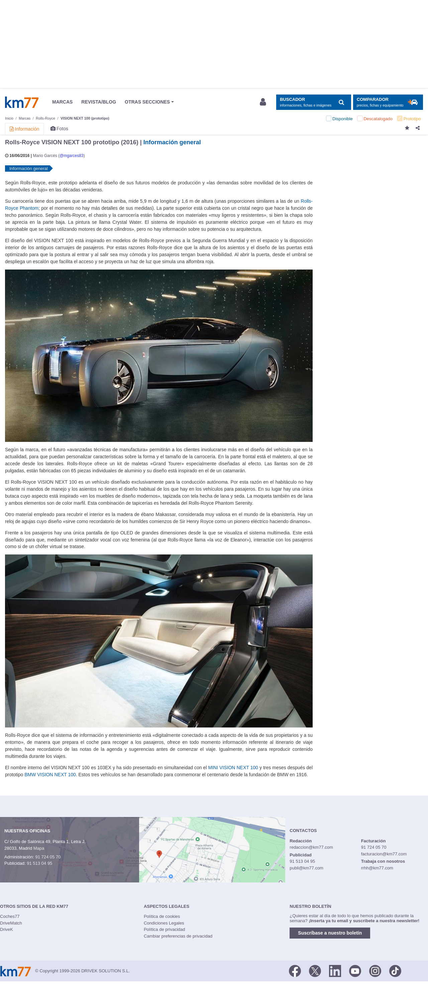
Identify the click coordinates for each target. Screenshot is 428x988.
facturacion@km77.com (384, 853)
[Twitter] (315, 970)
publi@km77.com (306, 867)
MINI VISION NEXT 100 (233, 767)
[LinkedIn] (335, 970)
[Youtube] (355, 970)
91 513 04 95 (39, 863)
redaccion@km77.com (311, 847)
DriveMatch (11, 923)
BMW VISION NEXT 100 (50, 774)
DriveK (6, 929)
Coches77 (10, 916)
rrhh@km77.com (377, 867)
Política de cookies (162, 916)
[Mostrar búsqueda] (313, 102)
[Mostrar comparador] (388, 102)
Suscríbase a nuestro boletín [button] (330, 933)
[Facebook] (295, 970)
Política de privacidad (164, 929)
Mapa (38, 848)
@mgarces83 (72, 155)
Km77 (21, 102)
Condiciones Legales (164, 923)
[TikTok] (395, 970)
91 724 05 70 (48, 856)
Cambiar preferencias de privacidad (178, 936)
